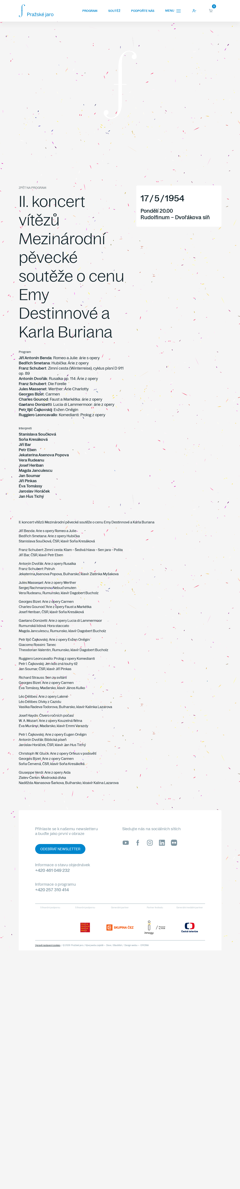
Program (89, 11)
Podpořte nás (142, 11)
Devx (108, 945)
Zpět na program (32, 188)
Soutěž (114, 11)
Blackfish (117, 945)
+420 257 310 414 (52, 889)
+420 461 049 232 (52, 870)
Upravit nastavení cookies (47, 945)
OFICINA (144, 945)
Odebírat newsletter (60, 849)
